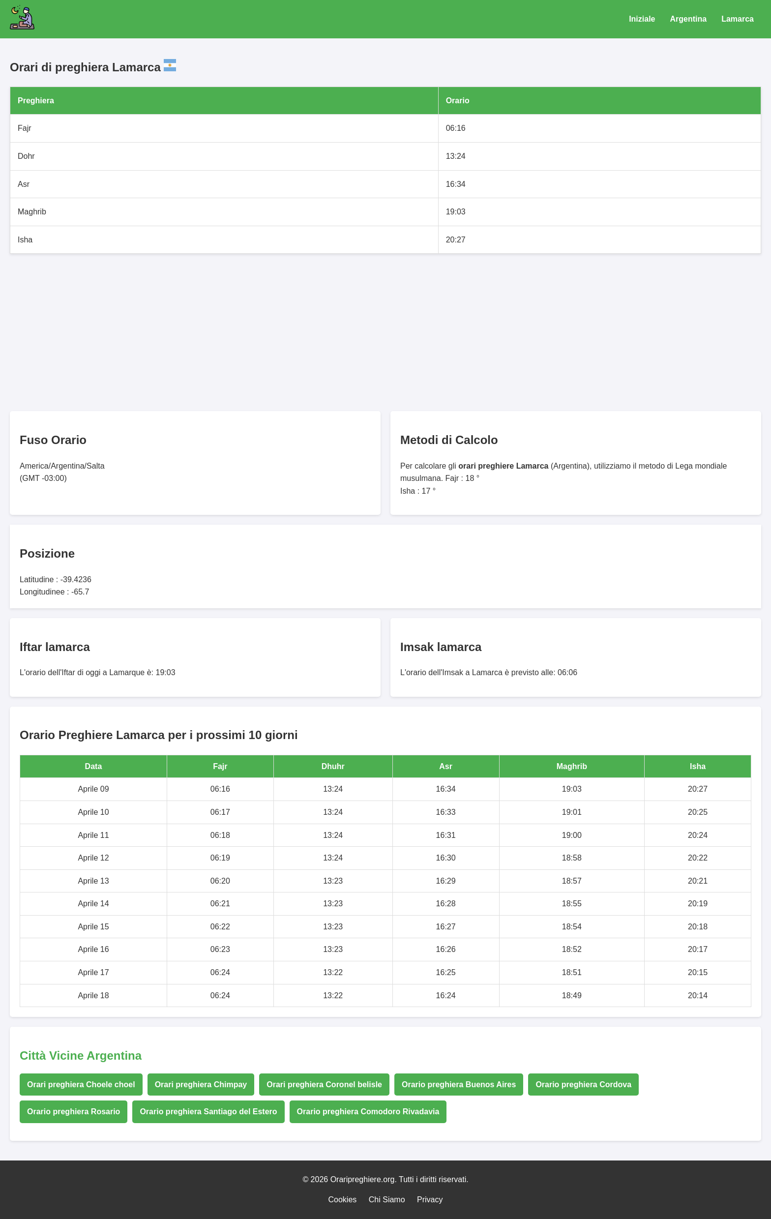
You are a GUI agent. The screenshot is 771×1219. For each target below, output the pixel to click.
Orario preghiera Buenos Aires (459, 1084)
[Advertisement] (305, 332)
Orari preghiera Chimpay (201, 1084)
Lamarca (737, 19)
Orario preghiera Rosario (73, 1111)
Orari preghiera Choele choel (81, 1084)
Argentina (688, 19)
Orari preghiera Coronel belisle (324, 1084)
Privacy (430, 1199)
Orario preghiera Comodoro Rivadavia (368, 1111)
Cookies (342, 1199)
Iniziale (642, 19)
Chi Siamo (387, 1199)
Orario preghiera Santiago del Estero (208, 1111)
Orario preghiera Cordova (583, 1084)
